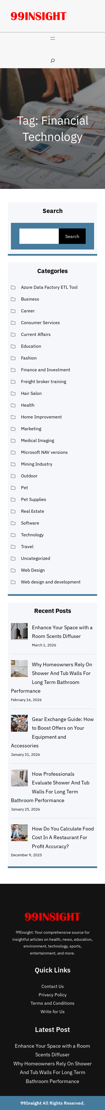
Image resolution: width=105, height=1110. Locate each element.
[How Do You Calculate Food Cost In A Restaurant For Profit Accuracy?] (19, 834)
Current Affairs (36, 334)
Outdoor (29, 476)
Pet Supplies (33, 499)
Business (30, 299)
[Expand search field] (52, 60)
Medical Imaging (37, 440)
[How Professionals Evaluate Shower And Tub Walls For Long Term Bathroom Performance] (19, 779)
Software (30, 523)
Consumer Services (40, 322)
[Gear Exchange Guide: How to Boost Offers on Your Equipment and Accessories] (19, 724)
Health (27, 405)
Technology (32, 534)
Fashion (29, 358)
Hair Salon (31, 393)
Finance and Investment (45, 369)
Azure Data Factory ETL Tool (49, 287)
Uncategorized (35, 558)
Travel (27, 546)
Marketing (31, 428)
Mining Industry (36, 464)
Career (28, 310)
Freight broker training (43, 381)
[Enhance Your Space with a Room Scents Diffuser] (19, 633)
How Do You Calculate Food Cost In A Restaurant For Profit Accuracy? (63, 837)
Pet (24, 487)
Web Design (33, 570)
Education (31, 346)
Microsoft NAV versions (44, 452)
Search (72, 236)
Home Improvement (41, 417)
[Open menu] (53, 38)
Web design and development (51, 582)
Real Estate (32, 511)
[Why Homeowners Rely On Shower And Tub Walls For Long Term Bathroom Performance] (19, 670)
